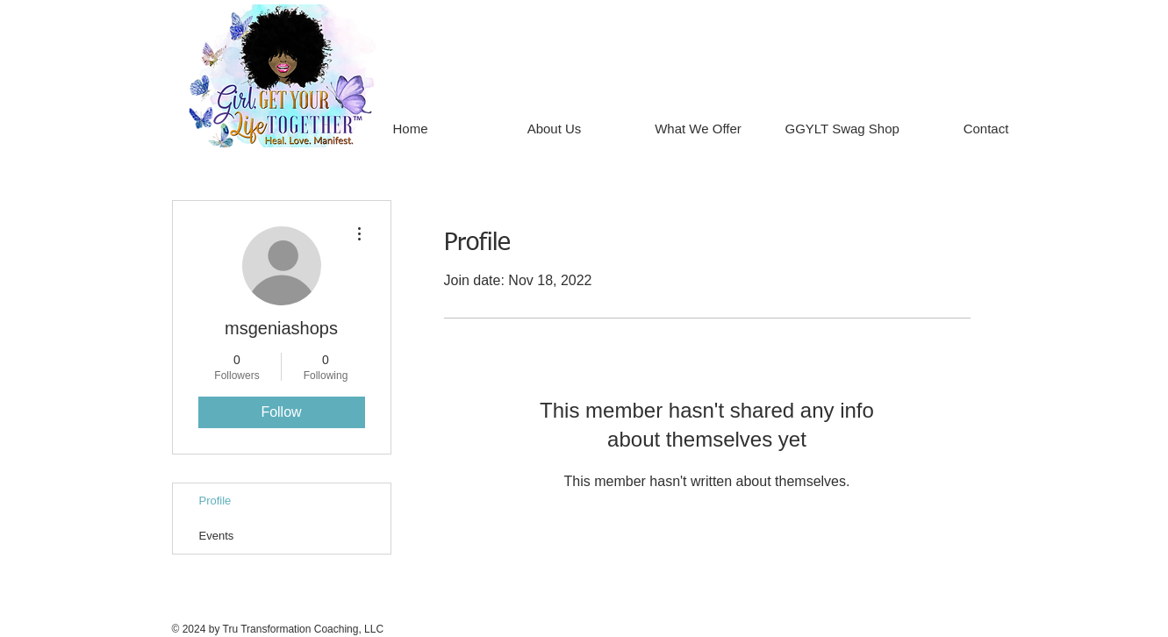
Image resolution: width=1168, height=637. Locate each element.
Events (216, 535)
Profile (215, 500)
